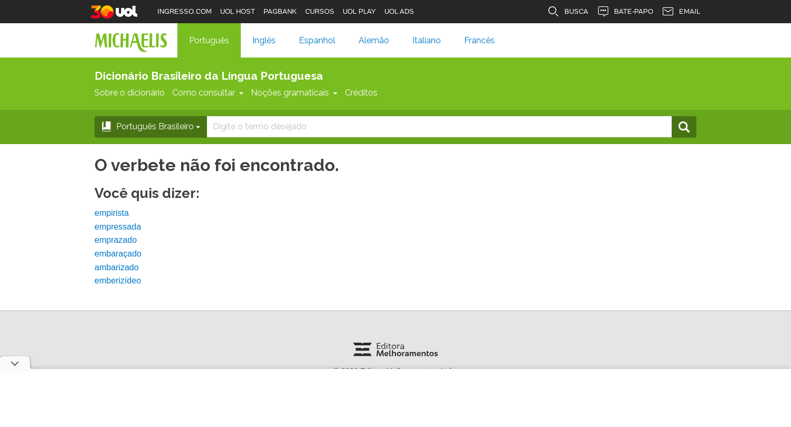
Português (209, 40)
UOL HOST (237, 11)
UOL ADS (399, 11)
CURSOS (319, 11)
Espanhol (317, 40)
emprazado (116, 239)
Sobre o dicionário (130, 93)
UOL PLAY (359, 11)
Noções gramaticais (294, 93)
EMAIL (681, 11)
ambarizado (117, 267)
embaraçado (118, 253)
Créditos (361, 93)
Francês (479, 40)
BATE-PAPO (625, 11)
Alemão (374, 40)
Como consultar (207, 93)
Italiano (426, 40)
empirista (112, 212)
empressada (118, 226)
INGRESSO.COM (184, 11)
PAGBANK (280, 11)
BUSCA (567, 11)
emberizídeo (118, 280)
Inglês (264, 40)
